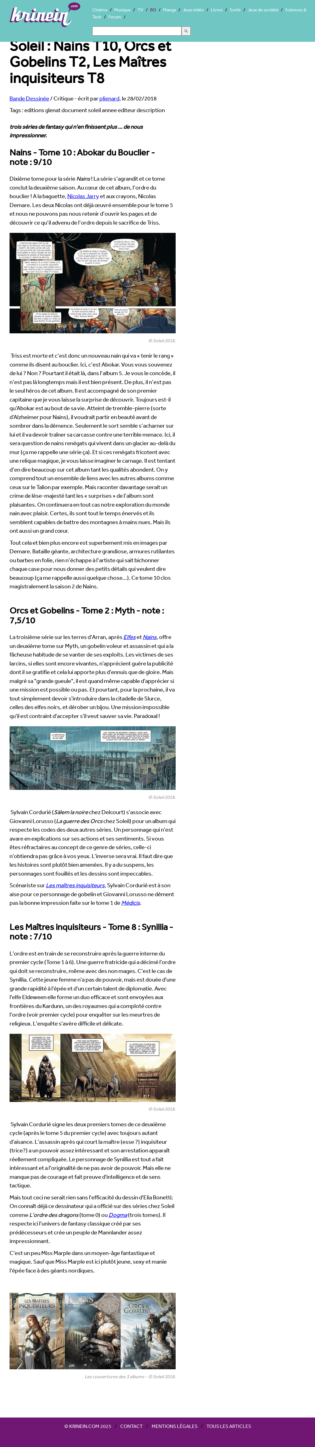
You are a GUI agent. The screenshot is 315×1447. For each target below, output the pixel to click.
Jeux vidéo (193, 10)
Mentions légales (174, 1426)
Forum (114, 17)
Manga (169, 10)
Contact (131, 1426)
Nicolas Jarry (83, 196)
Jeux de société (263, 10)
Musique (122, 10)
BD (153, 10)
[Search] (136, 31)
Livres (217, 10)
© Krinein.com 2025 (87, 1426)
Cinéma (99, 10)
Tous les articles (228, 1426)
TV (140, 10)
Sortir (235, 10)
